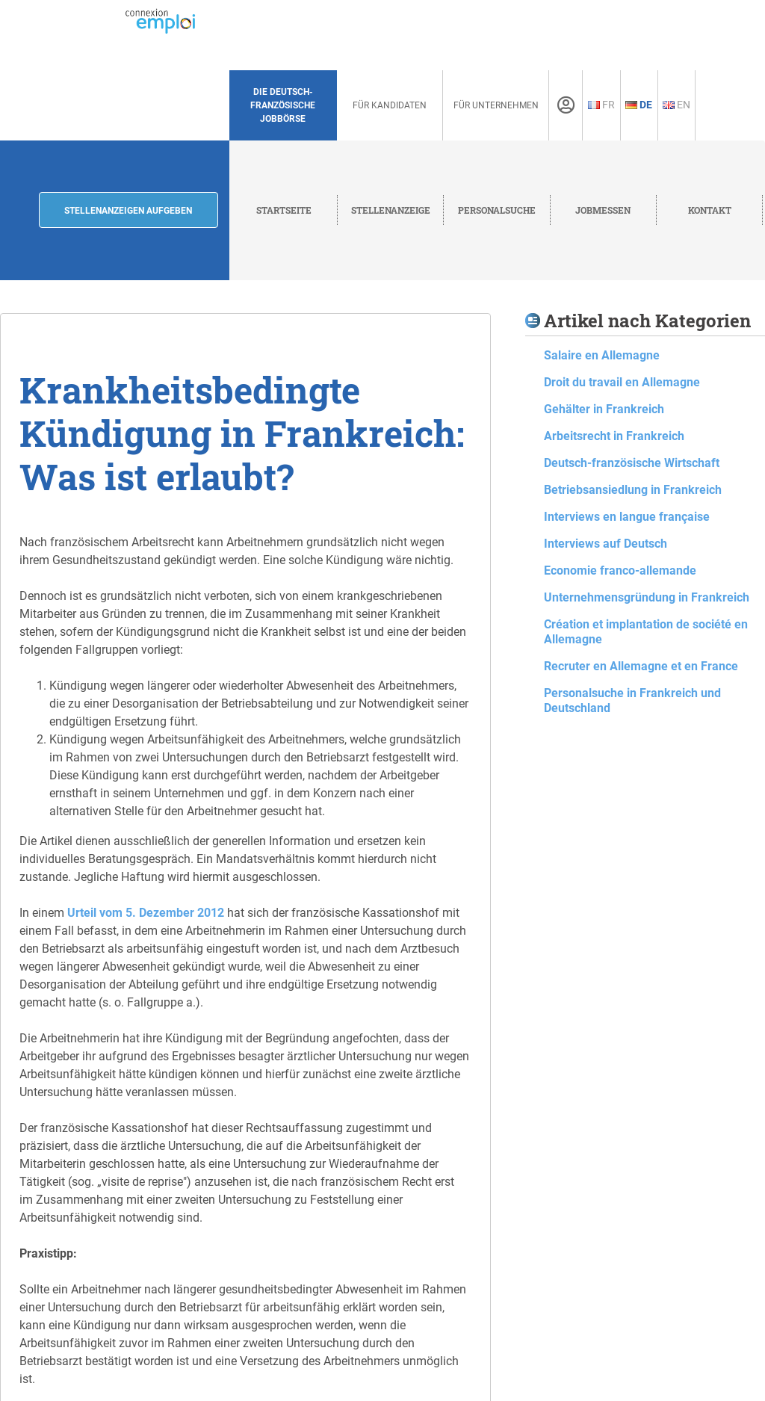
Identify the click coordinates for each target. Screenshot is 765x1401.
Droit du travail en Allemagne (622, 382)
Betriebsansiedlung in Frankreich (633, 490)
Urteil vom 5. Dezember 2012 (145, 913)
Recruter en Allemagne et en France (641, 666)
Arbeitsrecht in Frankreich (614, 436)
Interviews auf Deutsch (605, 543)
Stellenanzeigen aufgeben (128, 210)
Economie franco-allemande (620, 570)
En (676, 105)
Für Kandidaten (390, 105)
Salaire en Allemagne (602, 355)
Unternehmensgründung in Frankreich (646, 597)
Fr (601, 105)
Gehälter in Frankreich (604, 409)
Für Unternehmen (496, 105)
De (638, 105)
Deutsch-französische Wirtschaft (631, 463)
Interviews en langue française (627, 517)
